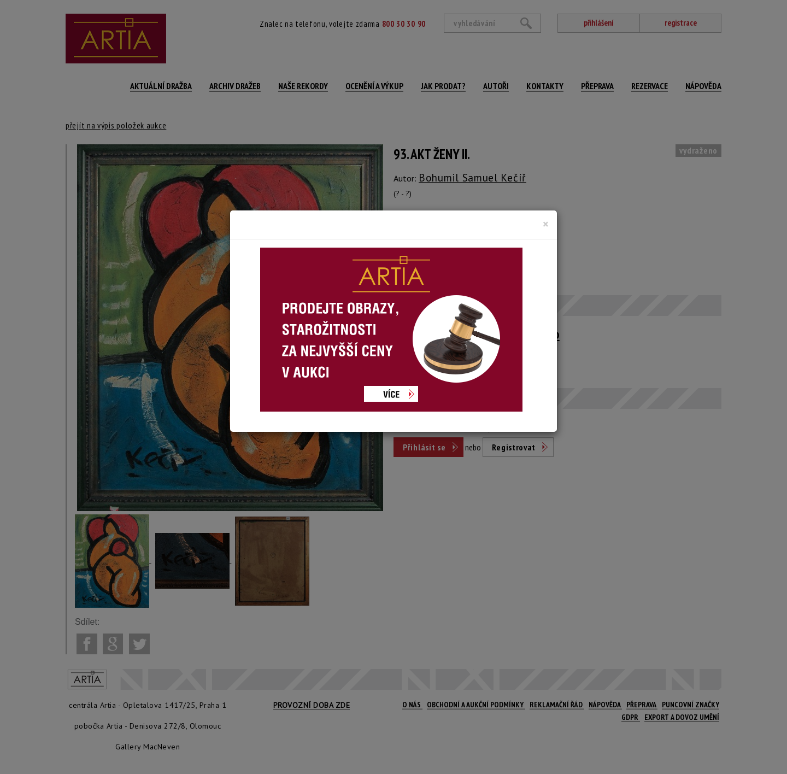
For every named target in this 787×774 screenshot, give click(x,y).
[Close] (546, 224)
